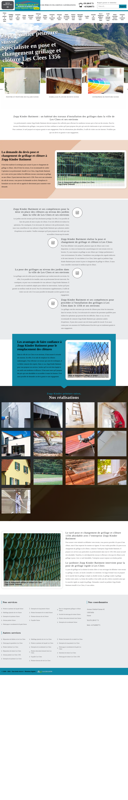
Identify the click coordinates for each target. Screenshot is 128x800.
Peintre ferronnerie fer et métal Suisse (66, 17)
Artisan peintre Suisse (24, 17)
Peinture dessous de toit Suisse (73, 17)
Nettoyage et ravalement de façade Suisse (38, 17)
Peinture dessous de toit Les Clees (41, 660)
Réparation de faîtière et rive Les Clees (14, 639)
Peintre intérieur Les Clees (10, 647)
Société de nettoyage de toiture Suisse (108, 17)
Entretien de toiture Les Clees (67, 653)
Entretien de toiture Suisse (93, 17)
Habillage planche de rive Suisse (11, 17)
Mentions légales (30, 671)
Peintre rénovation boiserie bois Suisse (114, 17)
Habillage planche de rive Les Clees (41, 639)
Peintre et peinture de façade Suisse (5, 17)
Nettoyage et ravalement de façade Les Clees (70, 648)
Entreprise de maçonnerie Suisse (52, 17)
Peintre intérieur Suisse (45, 17)
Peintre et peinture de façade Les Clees (42, 643)
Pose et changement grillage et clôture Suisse (101, 17)
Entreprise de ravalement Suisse (122, 17)
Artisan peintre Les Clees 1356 (12, 655)
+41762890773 (89, 7)
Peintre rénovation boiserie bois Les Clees (41, 652)
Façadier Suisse (87, 17)
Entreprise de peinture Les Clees (12, 659)
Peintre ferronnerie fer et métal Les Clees (70, 639)
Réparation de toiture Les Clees (12, 651)
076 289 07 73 (89, 3)
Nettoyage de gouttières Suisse (59, 17)
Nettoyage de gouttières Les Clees (13, 643)
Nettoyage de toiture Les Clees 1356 (69, 656)
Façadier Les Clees (36, 656)
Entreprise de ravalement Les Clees (41, 647)
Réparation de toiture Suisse (31, 17)
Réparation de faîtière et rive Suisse (80, 17)
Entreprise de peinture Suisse (17, 17)
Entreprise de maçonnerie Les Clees (69, 643)
